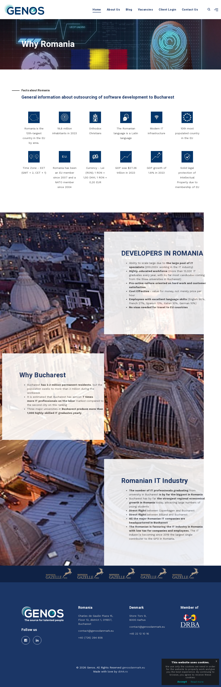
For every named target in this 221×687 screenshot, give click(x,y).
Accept (182, 681)
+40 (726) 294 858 (90, 637)
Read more (197, 681)
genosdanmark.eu (133, 667)
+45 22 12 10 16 (139, 633)
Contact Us (190, 9)
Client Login (167, 9)
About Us (113, 9)
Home (97, 9)
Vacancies (145, 9)
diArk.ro (123, 671)
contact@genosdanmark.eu (96, 630)
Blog (129, 9)
